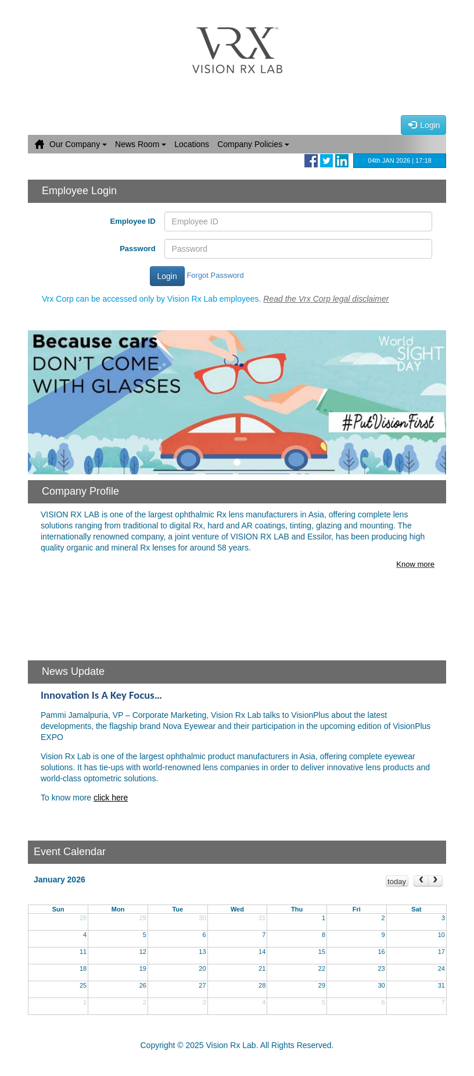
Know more (415, 564)
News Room (140, 144)
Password (137, 248)
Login (424, 125)
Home (39, 144)
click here (111, 797)
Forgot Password (214, 275)
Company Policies (253, 144)
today (396, 881)
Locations (191, 144)
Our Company (78, 144)
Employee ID (133, 221)
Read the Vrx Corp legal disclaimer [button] (326, 298)
